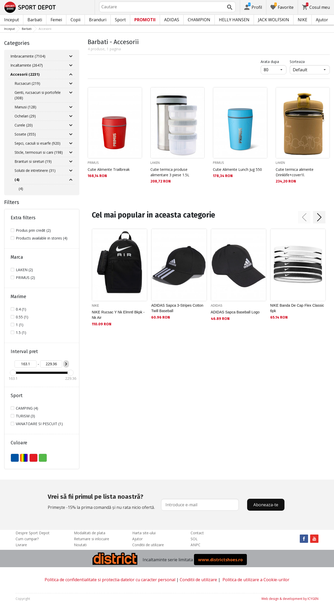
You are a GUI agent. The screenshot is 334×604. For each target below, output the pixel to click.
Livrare (21, 544)
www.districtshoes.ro (220, 560)
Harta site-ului (144, 532)
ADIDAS (171, 20)
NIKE (302, 20)
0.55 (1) (22, 316)
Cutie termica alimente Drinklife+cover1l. (295, 172)
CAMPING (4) (27, 408)
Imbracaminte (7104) (27, 56)
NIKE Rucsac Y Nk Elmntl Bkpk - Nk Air (118, 315)
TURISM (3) (25, 415)
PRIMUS (93, 162)
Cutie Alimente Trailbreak (109, 169)
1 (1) (19, 324)
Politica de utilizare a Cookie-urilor (255, 579)
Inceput (11, 20)
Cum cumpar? (27, 538)
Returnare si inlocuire (91, 538)
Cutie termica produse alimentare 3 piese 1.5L (169, 172)
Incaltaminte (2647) (26, 65)
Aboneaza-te (265, 505)
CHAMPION (199, 20)
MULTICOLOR (24, 458)
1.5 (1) (21, 332)
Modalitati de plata (89, 532)
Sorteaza (297, 61)
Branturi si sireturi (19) (33, 161)
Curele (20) (24, 125)
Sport (120, 20)
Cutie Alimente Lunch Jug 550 (237, 169)
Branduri (97, 20)
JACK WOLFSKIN (273, 20)
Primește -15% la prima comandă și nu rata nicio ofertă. (101, 501)
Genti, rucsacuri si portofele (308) (38, 95)
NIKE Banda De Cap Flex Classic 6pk (297, 308)
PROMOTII (145, 20)
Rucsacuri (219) (27, 83)
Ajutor (322, 20)
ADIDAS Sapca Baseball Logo (235, 312)
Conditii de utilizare (148, 544)
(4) (21, 188)
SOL (194, 538)
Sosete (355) (25, 134)
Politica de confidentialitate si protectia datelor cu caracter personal (110, 579)
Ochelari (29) (25, 116)
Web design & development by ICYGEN (289, 598)
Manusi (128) (25, 106)
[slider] (13, 373)
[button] (304, 217)
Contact (197, 532)
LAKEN (155, 162)
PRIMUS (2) (25, 277)
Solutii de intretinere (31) (35, 170)
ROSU (33, 458)
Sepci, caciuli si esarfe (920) (37, 143)
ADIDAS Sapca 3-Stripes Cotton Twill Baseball (177, 308)
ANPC (195, 544)
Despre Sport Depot (33, 532)
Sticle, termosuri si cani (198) (39, 152)
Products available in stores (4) (41, 238)
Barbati (34, 20)
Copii (75, 20)
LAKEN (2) (24, 269)
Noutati (80, 544)
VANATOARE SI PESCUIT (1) (39, 423)
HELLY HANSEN (234, 20)
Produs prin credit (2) (33, 230)
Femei (56, 20)
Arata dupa (270, 61)
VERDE (43, 458)
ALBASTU (15, 458)
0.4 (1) (21, 309)
